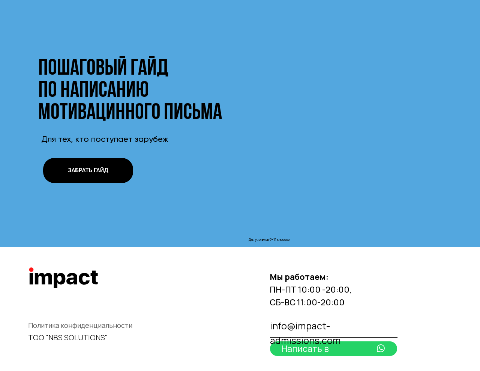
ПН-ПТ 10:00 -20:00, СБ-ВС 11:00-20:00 (311, 289)
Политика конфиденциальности (80, 325)
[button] (88, 170)
